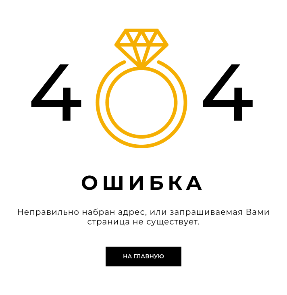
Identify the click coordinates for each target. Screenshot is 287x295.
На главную (143, 256)
